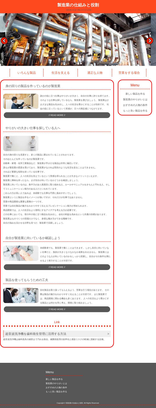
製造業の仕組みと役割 (78, 5)
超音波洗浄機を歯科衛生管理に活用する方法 (35, 333)
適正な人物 (95, 72)
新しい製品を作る (135, 93)
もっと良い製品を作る (135, 110)
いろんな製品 (27, 72)
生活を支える (60, 72)
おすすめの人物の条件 (135, 105)
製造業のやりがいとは (135, 99)
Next (150, 41)
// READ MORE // (57, 115)
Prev (5, 41)
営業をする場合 (129, 72)
